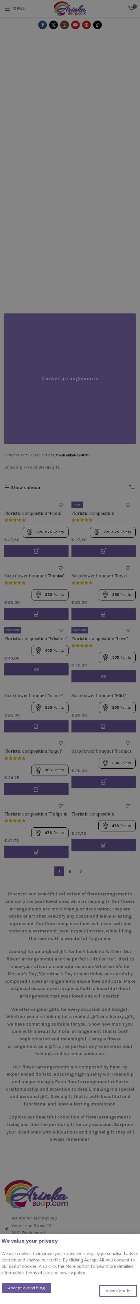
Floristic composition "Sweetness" (92, 516)
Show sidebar (26, 487)
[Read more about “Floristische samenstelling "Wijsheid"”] (36, 669)
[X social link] (53, 25)
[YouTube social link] (75, 25)
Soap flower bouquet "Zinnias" (34, 575)
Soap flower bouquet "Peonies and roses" (101, 754)
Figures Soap (39, 455)
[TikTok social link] (97, 25)
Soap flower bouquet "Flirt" (98, 695)
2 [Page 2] (70, 871)
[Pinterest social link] (86, 25)
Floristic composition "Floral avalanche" (32, 516)
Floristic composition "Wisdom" (35, 638)
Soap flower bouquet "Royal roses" (99, 578)
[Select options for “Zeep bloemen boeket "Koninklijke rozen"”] (103, 614)
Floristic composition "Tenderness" (92, 816)
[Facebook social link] (42, 25)
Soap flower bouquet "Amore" (33, 695)
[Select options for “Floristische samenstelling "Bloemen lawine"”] (36, 551)
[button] (36, 726)
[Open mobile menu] (14, 8)
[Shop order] (131, 487)
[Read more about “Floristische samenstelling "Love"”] (103, 676)
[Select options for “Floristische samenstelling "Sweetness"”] (103, 551)
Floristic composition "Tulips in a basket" (35, 816)
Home (8, 455)
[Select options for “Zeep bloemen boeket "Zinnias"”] (36, 614)
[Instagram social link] (64, 25)
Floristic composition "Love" (99, 638)
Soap (20, 455)
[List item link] (70, 1250)
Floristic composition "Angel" (33, 751)
